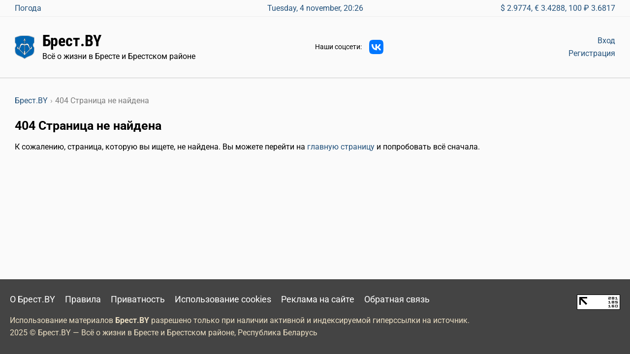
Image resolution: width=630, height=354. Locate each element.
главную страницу (341, 146)
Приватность (138, 299)
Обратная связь (397, 299)
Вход (606, 40)
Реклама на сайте (317, 299)
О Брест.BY (32, 299)
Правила (83, 299)
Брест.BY (71, 40)
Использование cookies (223, 299)
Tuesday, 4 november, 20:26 (315, 8)
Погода (28, 8)
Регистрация (591, 53)
